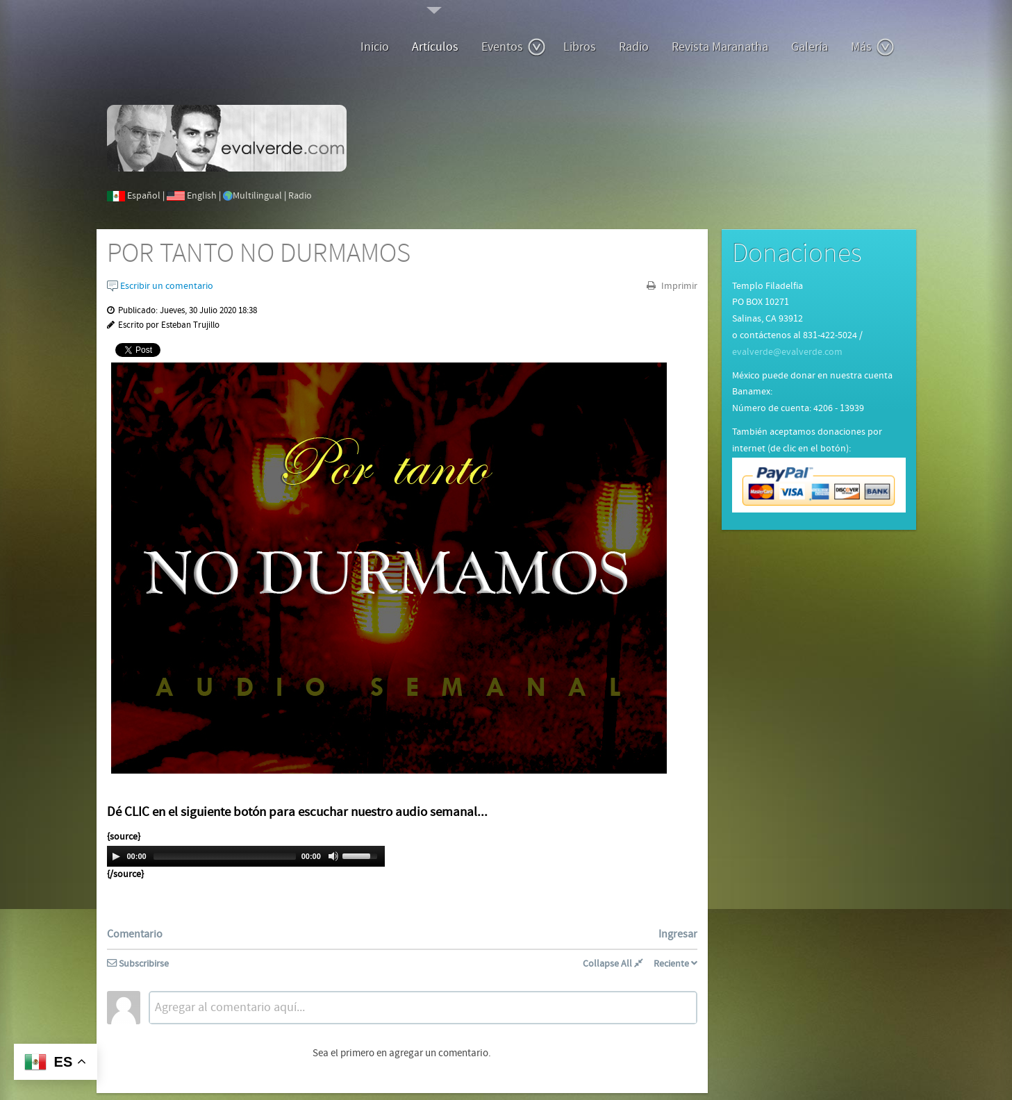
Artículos (435, 47)
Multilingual (257, 195)
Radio (634, 47)
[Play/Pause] (116, 856)
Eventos (513, 47)
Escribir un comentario (160, 286)
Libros (579, 47)
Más (873, 47)
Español (143, 195)
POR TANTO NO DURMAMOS (258, 253)
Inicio (374, 47)
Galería (809, 47)
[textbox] (423, 1007)
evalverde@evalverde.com (787, 352)
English (202, 195)
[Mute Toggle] (333, 856)
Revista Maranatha (720, 47)
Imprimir (678, 286)
